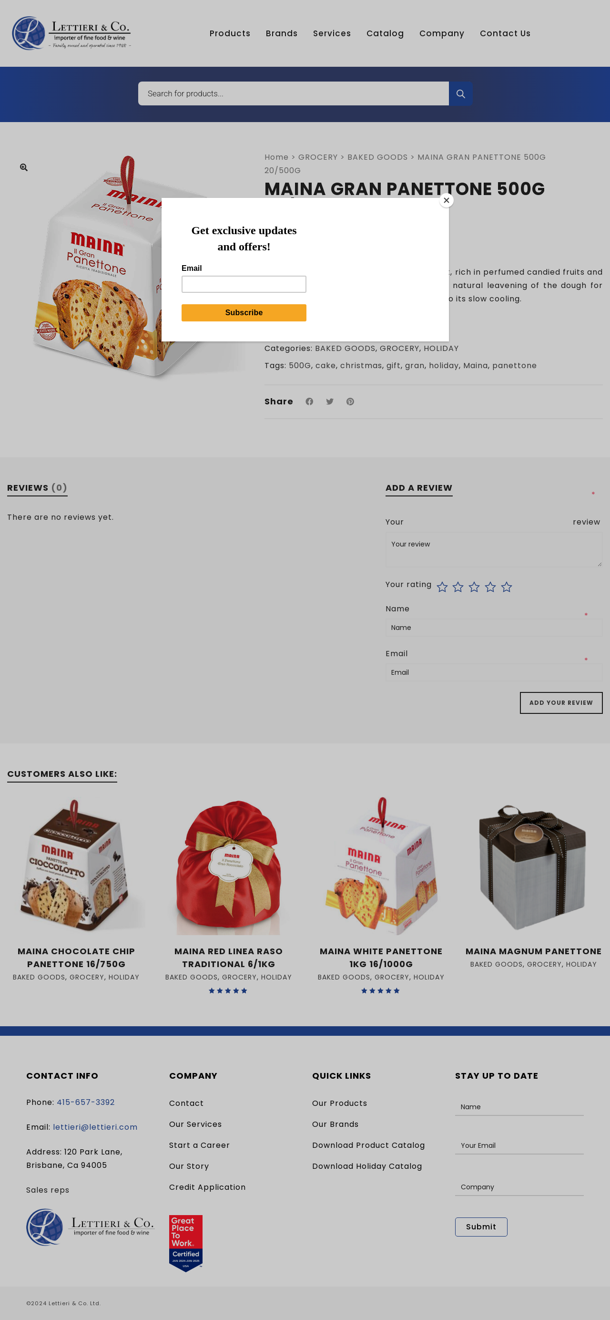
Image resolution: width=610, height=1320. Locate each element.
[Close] (446, 200)
